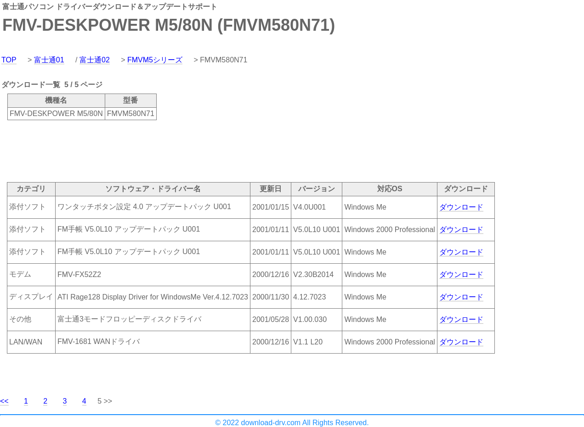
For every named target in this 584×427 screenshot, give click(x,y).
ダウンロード (461, 207)
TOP (9, 60)
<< (4, 401)
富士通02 (94, 60)
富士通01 (49, 60)
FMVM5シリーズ (154, 60)
